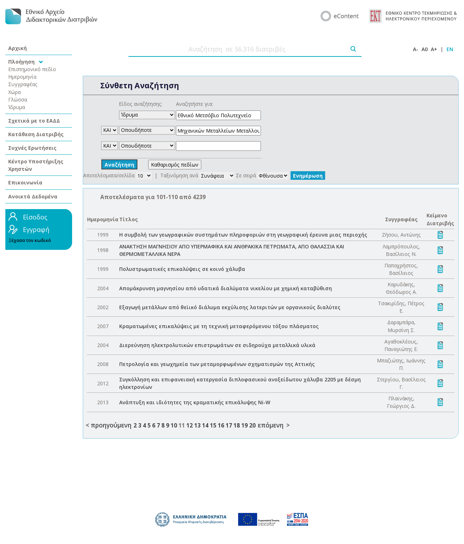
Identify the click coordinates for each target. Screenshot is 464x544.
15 (213, 425)
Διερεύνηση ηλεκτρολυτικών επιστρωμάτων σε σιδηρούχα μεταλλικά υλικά (217, 345)
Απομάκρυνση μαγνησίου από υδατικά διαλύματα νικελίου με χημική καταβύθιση (225, 288)
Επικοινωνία (25, 182)
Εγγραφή (36, 229)
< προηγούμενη (108, 425)
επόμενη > (274, 425)
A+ (434, 49)
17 (229, 425)
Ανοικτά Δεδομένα (32, 196)
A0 (425, 49)
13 (197, 425)
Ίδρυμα (16, 107)
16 (221, 425)
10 (174, 425)
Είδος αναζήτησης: (140, 103)
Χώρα (14, 92)
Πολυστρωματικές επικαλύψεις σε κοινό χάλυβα (182, 269)
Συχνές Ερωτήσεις (32, 147)
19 (244, 425)
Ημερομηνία (22, 76)
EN (450, 49)
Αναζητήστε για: (194, 103)
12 (189, 425)
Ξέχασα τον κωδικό (30, 240)
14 (205, 425)
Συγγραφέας (22, 84)
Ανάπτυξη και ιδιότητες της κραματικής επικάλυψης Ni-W (194, 402)
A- (415, 49)
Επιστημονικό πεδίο (32, 69)
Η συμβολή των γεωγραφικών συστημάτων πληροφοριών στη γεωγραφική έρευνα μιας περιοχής (243, 234)
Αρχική (17, 48)
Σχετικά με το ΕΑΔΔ (34, 120)
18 (236, 425)
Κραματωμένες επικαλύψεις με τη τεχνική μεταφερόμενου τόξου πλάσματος (219, 326)
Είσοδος (35, 217)
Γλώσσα (17, 99)
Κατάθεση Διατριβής (36, 134)
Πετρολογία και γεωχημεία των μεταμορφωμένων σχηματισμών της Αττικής (217, 364)
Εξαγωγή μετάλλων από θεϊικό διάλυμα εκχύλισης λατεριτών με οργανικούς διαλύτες (230, 307)
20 (252, 425)
